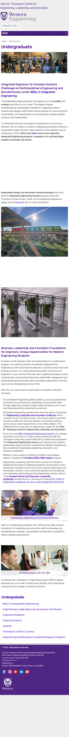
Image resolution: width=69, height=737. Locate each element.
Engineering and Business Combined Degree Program (34, 637)
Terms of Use (27, 666)
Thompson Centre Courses (18, 631)
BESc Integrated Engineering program (36, 433)
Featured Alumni (12, 620)
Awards (7, 626)
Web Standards (15, 666)
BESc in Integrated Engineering (21, 603)
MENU (5, 33)
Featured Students (14, 615)
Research (19, 202)
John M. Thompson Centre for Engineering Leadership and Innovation (28, 653)
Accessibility (38, 666)
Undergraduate (12, 597)
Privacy (5, 666)
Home (4, 41)
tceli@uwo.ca (7, 663)
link (34, 133)
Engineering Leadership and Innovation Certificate (34, 518)
